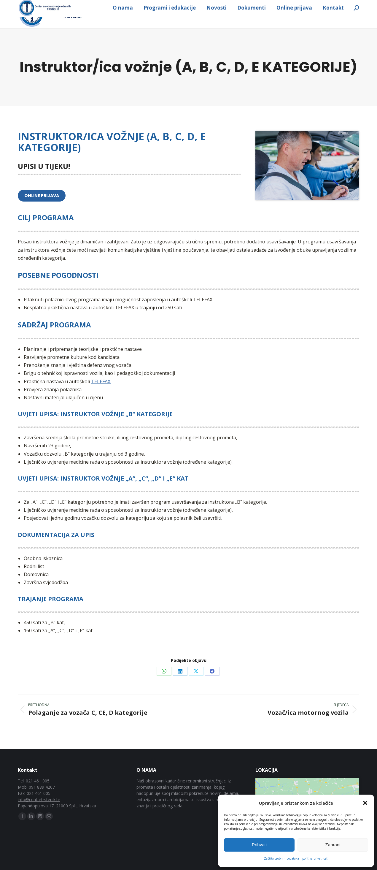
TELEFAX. (101, 395)
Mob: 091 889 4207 (36, 801)
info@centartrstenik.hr (131, 7)
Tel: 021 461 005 (34, 794)
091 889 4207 (43, 7)
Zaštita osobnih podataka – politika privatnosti (296, 858)
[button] (365, 803)
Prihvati (259, 844)
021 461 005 (81, 7)
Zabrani (333, 844)
